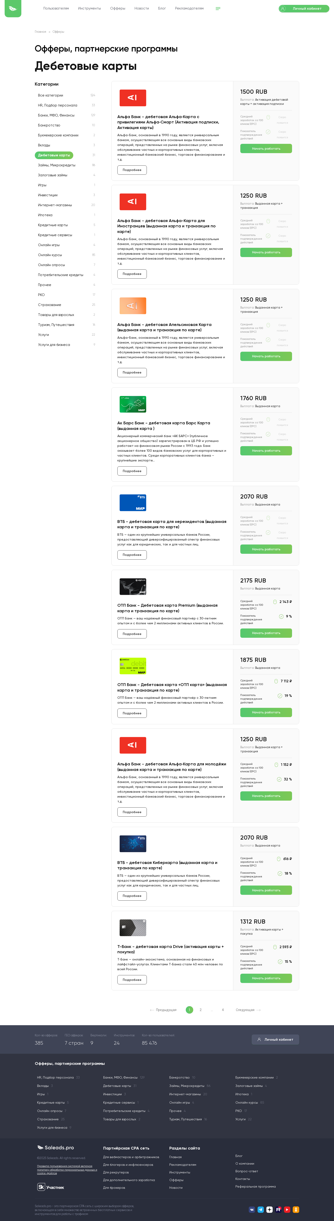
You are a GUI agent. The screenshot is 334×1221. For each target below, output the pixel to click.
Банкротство (49, 125)
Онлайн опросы (51, 265)
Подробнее (132, 170)
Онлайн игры (49, 245)
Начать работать (266, 149)
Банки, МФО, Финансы (56, 115)
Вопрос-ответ (246, 1171)
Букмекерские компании (58, 135)
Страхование (49, 305)
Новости (167, 8)
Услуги (43, 335)
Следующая (248, 1010)
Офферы (143, 8)
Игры (42, 185)
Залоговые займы (52, 175)
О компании (244, 1163)
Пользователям (81, 8)
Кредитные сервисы (55, 235)
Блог (187, 8)
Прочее (44, 285)
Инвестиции (48, 195)
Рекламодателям (214, 8)
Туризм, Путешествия (56, 325)
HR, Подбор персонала (57, 105)
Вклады (44, 145)
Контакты (242, 1179)
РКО (41, 295)
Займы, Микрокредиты (56, 165)
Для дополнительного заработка (129, 1180)
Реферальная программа (255, 1186)
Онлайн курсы (50, 255)
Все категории (50, 95)
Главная (40, 31)
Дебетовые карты (54, 155)
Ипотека (45, 215)
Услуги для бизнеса (54, 345)
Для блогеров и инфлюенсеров (128, 1164)
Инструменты (114, 8)
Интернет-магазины (55, 205)
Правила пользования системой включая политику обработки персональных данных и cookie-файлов (67, 1170)
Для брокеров (114, 1187)
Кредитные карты (53, 225)
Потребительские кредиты (60, 275)
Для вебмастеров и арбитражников (131, 1157)
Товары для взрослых (56, 315)
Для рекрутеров (116, 1172)
